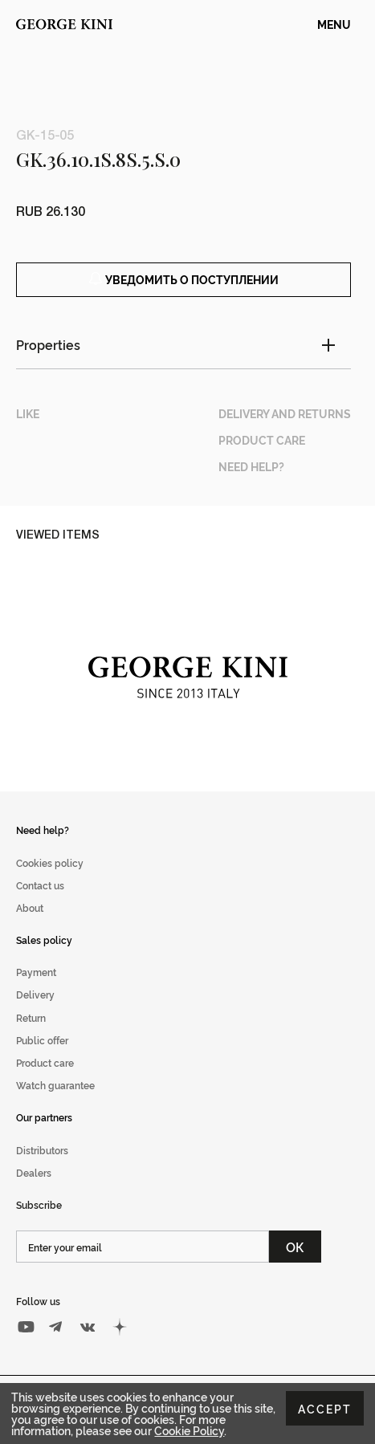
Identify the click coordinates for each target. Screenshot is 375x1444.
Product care (45, 1062)
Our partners (44, 1117)
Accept (325, 1408)
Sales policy (44, 939)
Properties (48, 344)
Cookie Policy (189, 1430)
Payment (36, 971)
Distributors (42, 1150)
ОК (295, 1246)
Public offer (42, 1040)
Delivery (35, 994)
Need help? (42, 829)
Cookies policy (50, 862)
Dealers (33, 1172)
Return (31, 1017)
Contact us (40, 885)
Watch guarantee (55, 1085)
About (29, 907)
